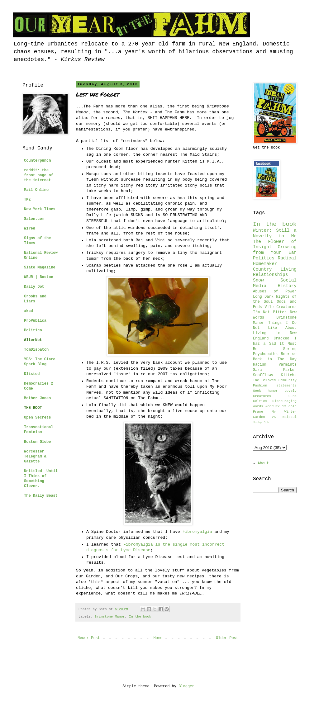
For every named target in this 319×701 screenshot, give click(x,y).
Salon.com (34, 219)
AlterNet (33, 340)
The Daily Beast (41, 496)
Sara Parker (275, 370)
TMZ (27, 199)
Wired (29, 228)
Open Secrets (37, 417)
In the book (140, 616)
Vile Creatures (281, 307)
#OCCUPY (272, 406)
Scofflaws (263, 375)
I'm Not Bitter (270, 312)
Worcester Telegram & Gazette (35, 456)
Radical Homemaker (275, 261)
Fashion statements (275, 385)
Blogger (186, 686)
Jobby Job (261, 422)
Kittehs (289, 375)
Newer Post (89, 638)
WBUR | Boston (38, 277)
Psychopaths (265, 354)
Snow (258, 280)
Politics (263, 258)
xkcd (28, 311)
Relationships (270, 274)
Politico (33, 330)
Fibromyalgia (197, 531)
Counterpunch (37, 161)
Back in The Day (275, 359)
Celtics (260, 401)
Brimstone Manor (110, 616)
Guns (292, 396)
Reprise (289, 354)
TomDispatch (36, 350)
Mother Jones (37, 398)
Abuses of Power (275, 291)
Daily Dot (34, 287)
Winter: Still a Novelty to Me (275, 233)
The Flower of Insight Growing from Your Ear (275, 247)
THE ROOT (33, 408)
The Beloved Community (275, 380)
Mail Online (36, 190)
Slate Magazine (39, 267)
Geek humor (265, 391)
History (287, 285)
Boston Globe (37, 442)
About (263, 463)
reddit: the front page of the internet (38, 175)
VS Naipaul (284, 417)
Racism (259, 364)
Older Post (227, 638)
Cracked (281, 338)
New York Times (39, 209)
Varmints (288, 364)
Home (158, 638)
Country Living (275, 269)
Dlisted (32, 374)
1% (284, 406)
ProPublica (35, 321)
